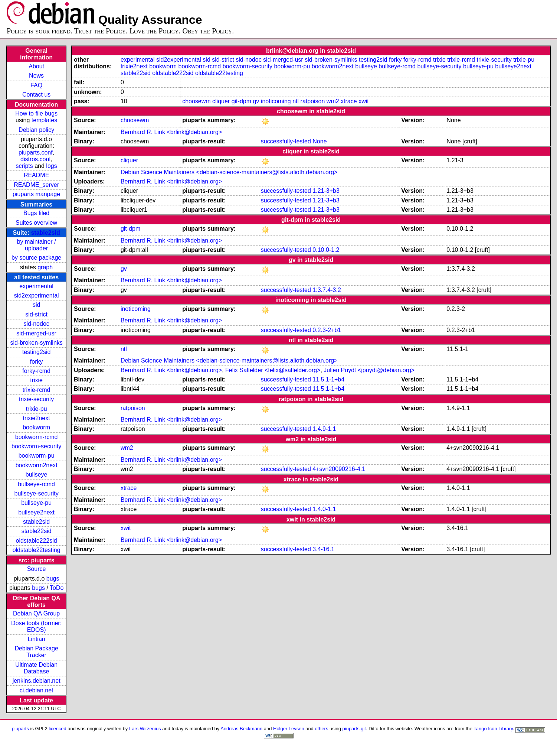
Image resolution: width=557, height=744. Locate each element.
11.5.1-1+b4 (328, 379)
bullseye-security (36, 493)
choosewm (196, 101)
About (36, 66)
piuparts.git (354, 728)
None (319, 141)
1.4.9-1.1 (324, 429)
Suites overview (36, 223)
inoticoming (276, 101)
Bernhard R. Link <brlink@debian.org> (171, 132)
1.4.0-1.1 (324, 509)
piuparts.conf (36, 152)
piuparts (20, 728)
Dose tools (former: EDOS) (36, 626)
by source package (36, 257)
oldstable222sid (36, 540)
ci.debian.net (36, 690)
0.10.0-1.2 (325, 250)
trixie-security (36, 399)
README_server (36, 185)
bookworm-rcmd (36, 437)
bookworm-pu (37, 455)
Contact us (36, 94)
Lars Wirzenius (145, 728)
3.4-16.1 (323, 549)
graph (45, 267)
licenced (57, 728)
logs (51, 166)
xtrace (349, 101)
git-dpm (241, 101)
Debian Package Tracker (36, 651)
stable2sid (45, 233)
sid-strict (36, 314)
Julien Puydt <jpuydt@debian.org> (369, 370)
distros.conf (35, 159)
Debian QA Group (36, 613)
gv (256, 101)
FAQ (36, 85)
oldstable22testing (36, 550)
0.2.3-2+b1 (326, 330)
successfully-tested (286, 141)
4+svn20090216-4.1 (338, 469)
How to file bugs (36, 113)
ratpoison (313, 101)
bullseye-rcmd (36, 484)
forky (36, 361)
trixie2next (36, 418)
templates (44, 120)
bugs (52, 578)
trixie (36, 380)
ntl (295, 101)
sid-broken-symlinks (36, 342)
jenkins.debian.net (36, 681)
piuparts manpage (36, 194)
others (321, 728)
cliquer (221, 101)
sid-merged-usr (36, 333)
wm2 (333, 101)
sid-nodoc (36, 324)
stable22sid (37, 531)
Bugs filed (36, 213)
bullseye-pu (36, 503)
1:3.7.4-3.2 (326, 290)
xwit (363, 101)
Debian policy (36, 130)
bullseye (36, 474)
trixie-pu (36, 409)
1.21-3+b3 (326, 191)
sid (36, 305)
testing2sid (36, 352)
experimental (36, 286)
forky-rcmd (36, 371)
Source (36, 569)
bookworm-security (36, 446)
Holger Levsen (288, 728)
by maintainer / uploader (36, 244)
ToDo (56, 588)
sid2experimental (36, 295)
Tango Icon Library (493, 728)
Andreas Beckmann (241, 728)
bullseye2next (36, 512)
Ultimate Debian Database (36, 668)
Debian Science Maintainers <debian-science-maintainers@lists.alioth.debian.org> (229, 172)
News (36, 75)
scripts (24, 166)
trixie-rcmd (36, 390)
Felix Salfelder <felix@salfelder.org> (272, 370)
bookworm (36, 427)
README (36, 175)
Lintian (36, 639)
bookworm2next (37, 465)
